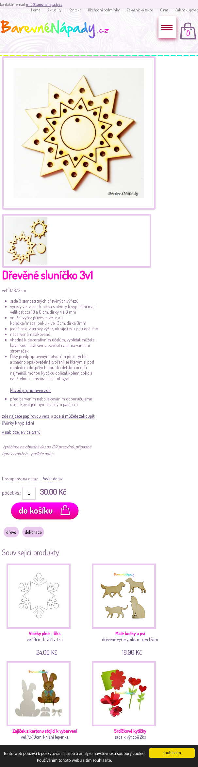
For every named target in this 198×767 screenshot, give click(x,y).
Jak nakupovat (186, 10)
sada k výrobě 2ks (131, 706)
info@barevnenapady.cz (44, 4)
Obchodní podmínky (104, 10)
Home (35, 10)
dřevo (11, 532)
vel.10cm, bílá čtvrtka (45, 608)
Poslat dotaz (52, 478)
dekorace (33, 532)
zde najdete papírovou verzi (26, 416)
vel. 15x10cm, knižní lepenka (45, 706)
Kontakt (75, 10)
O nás (164, 10)
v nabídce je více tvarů (21, 432)
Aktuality (54, 10)
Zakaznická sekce (140, 10)
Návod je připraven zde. (30, 390)
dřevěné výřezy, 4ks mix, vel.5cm (131, 608)
